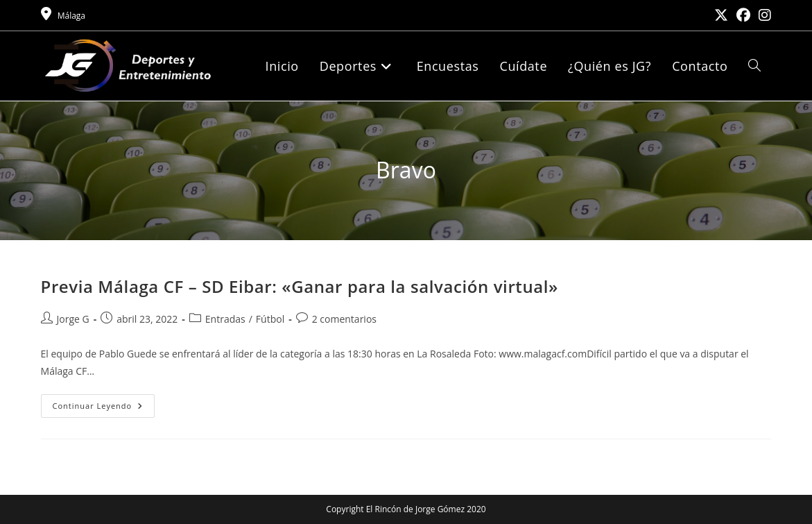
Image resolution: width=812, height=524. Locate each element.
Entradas (225, 319)
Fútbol (270, 319)
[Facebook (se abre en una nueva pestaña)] (743, 15)
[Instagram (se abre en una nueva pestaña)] (762, 15)
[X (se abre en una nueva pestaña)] (721, 15)
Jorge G (73, 319)
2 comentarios (344, 319)
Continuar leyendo (104, 408)
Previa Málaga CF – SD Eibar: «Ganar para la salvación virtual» (300, 286)
